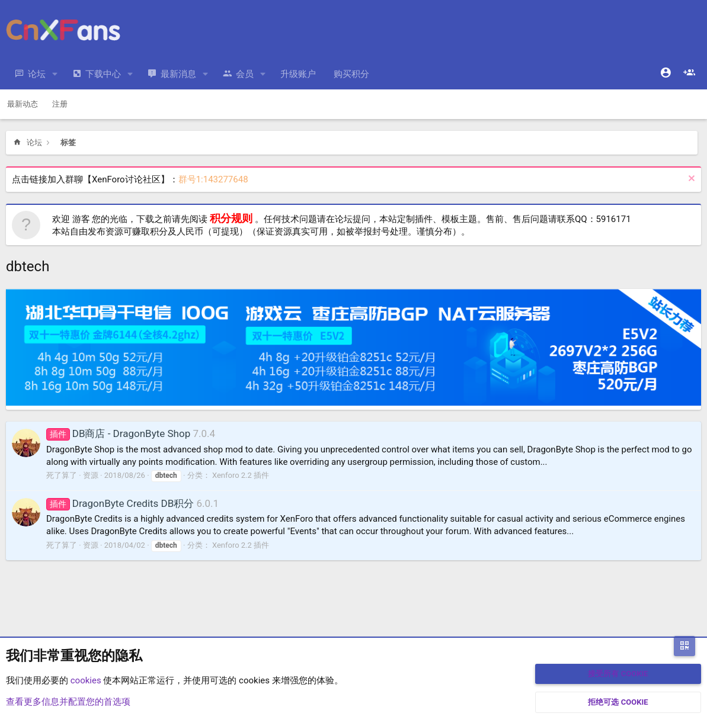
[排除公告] (690, 180)
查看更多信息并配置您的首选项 (68, 701)
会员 (245, 74)
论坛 (37, 74)
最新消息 (178, 74)
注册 (60, 103)
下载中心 (103, 74)
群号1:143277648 (213, 179)
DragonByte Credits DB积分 (120, 503)
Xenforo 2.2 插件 (240, 475)
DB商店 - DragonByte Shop (118, 433)
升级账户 (298, 74)
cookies (86, 680)
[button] (55, 74)
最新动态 (22, 103)
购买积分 (351, 74)
